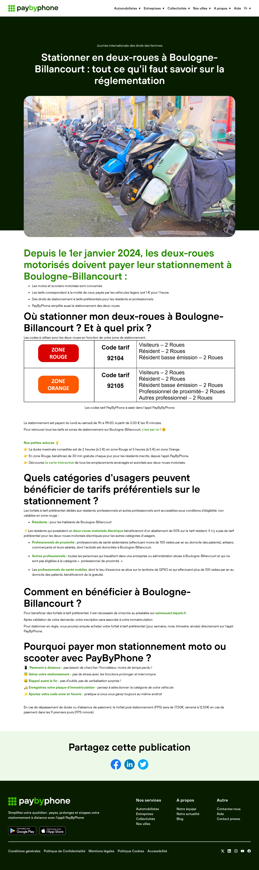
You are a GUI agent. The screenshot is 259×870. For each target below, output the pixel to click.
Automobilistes (147, 809)
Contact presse (228, 819)
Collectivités (145, 819)
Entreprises (144, 814)
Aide (237, 8)
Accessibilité (157, 851)
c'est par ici (150, 429)
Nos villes (143, 824)
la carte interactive (59, 462)
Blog (180, 819)
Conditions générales (24, 851)
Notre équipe (186, 809)
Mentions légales (101, 851)
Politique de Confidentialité (64, 851)
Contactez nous (229, 809)
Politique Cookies (131, 851)
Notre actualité (188, 814)
